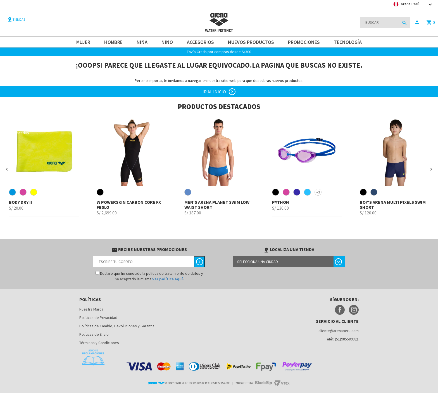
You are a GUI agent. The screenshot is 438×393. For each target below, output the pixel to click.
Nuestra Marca (91, 309)
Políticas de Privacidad (98, 317)
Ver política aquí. (168, 278)
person (417, 22)
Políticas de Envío (94, 334)
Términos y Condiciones (99, 342)
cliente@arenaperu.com (338, 330)
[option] (44, 166)
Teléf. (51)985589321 (342, 339)
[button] (7, 169)
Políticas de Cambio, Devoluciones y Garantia (116, 325)
